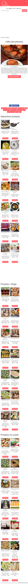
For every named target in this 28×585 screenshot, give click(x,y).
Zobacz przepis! (5, 138)
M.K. (27, 582)
